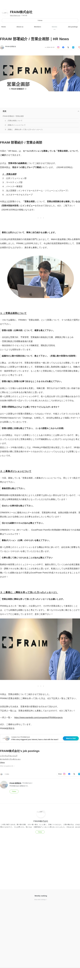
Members (37, 27)
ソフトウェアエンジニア (8, 756)
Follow (40, 20)
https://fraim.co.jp (15, 15)
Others (2, 762)
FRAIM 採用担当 (10, 46)
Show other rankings (40, 899)
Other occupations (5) (7, 766)
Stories (54, 27)
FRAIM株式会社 (21, 12)
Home (3, 27)
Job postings (73, 27)
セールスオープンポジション (10, 759)
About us (20, 27)
